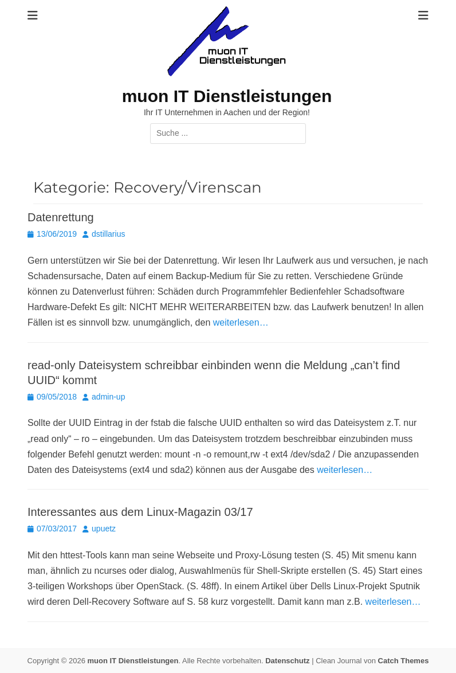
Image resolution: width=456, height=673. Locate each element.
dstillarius (108, 233)
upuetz (104, 528)
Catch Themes (403, 660)
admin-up (108, 396)
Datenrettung (60, 217)
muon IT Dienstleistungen (227, 96)
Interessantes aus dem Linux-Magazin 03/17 (140, 512)
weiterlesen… (241, 322)
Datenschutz (287, 660)
